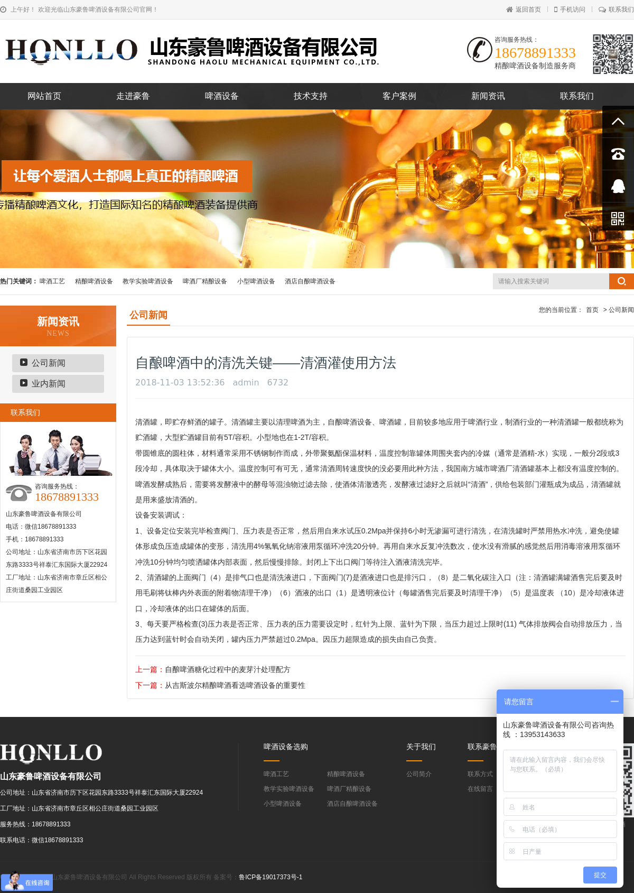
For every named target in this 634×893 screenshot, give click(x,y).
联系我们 (616, 9)
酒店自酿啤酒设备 (310, 281)
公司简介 (419, 774)
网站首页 (44, 95)
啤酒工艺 (52, 281)
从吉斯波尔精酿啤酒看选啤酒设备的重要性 (235, 685)
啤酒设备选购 (286, 746)
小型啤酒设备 (256, 281)
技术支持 (311, 95)
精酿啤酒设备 (94, 281)
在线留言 (480, 789)
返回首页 (523, 9)
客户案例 (399, 95)
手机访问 (569, 9)
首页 (592, 310)
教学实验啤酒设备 (148, 281)
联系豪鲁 (482, 746)
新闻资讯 (488, 95)
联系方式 (480, 774)
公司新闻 (49, 362)
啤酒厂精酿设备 (205, 281)
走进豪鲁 (133, 95)
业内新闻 (49, 383)
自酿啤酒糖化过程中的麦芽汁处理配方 (228, 669)
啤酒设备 (222, 95)
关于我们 (421, 746)
